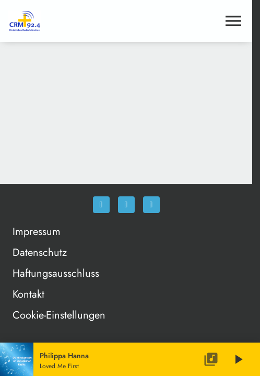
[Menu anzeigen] (233, 20)
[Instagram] (126, 204)
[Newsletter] (151, 204)
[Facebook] (101, 204)
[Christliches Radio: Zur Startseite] (67, 20)
